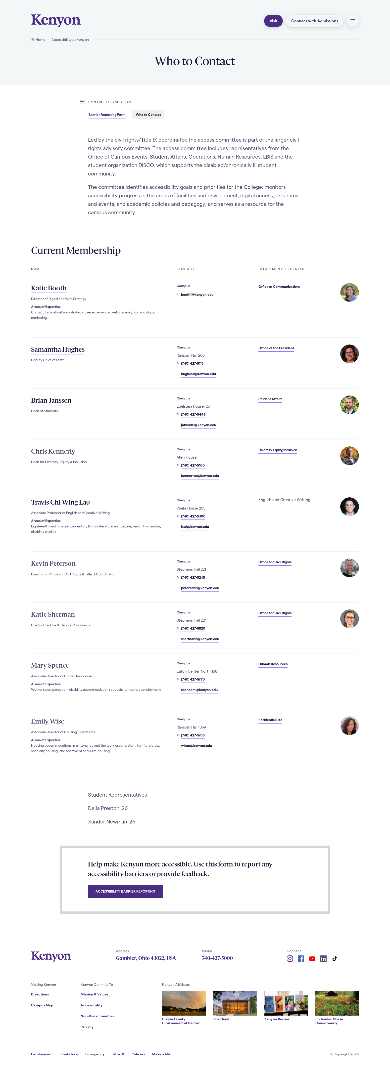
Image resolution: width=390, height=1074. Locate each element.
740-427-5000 (217, 958)
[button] (352, 21)
